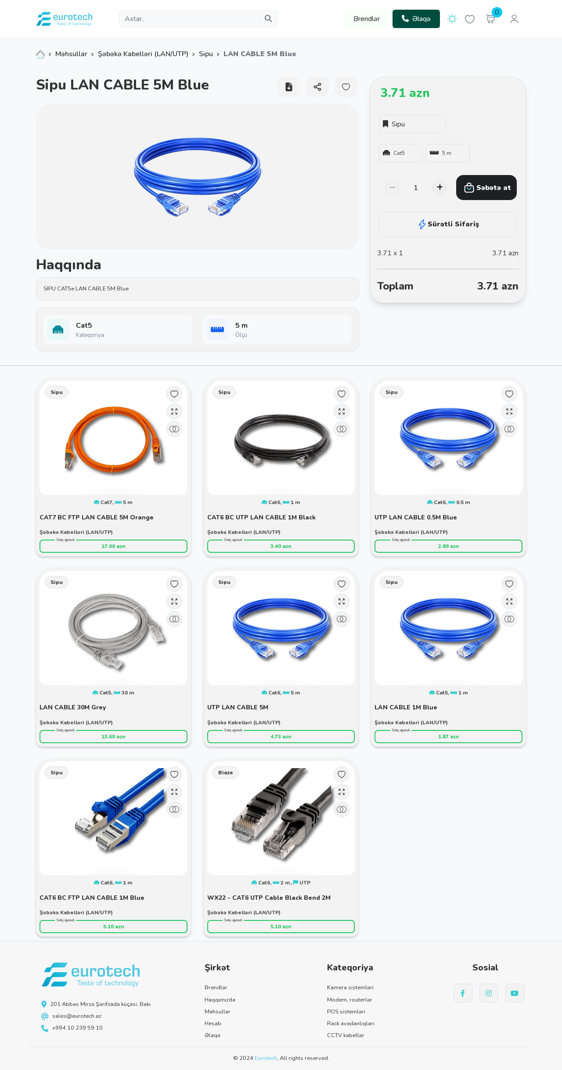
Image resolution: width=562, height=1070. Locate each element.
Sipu (206, 54)
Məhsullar (71, 54)
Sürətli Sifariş (448, 224)
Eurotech (266, 1058)
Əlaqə (416, 19)
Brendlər (366, 19)
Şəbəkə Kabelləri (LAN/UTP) (143, 54)
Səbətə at (487, 187)
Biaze (225, 772)
